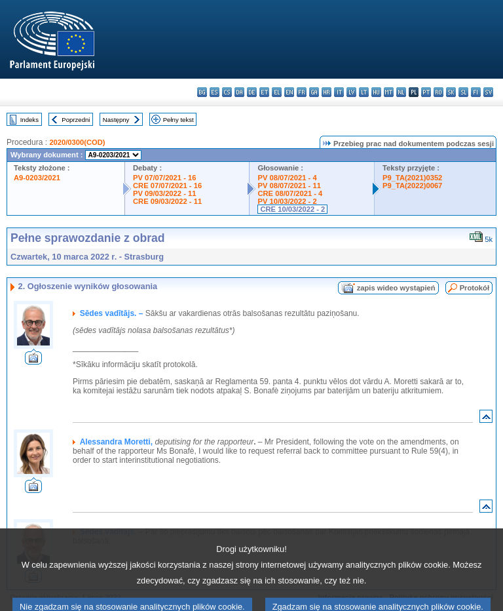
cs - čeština (227, 92)
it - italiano (339, 92)
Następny (116, 119)
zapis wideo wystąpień (396, 288)
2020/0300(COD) (77, 142)
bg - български (202, 92)
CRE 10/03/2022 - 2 (292, 209)
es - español (214, 92)
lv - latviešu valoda (351, 92)
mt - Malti (389, 92)
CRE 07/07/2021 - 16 (167, 185)
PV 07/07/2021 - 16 (164, 178)
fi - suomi (476, 92)
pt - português (426, 92)
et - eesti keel (264, 92)
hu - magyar (376, 92)
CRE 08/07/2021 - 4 (289, 193)
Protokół (474, 288)
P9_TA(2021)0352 (412, 178)
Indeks (29, 119)
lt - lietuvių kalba (364, 92)
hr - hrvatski (326, 92)
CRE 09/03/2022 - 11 (167, 201)
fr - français (302, 92)
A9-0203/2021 (37, 178)
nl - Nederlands (401, 92)
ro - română (438, 92)
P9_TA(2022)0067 (412, 185)
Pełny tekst (178, 119)
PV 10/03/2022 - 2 (286, 201)
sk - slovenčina (451, 92)
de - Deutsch (252, 92)
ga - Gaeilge (314, 92)
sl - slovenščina (463, 92)
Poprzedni (76, 119)
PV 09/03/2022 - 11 (164, 193)
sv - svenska (488, 92)
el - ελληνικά (277, 92)
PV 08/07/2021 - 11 (288, 185)
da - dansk (239, 92)
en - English (289, 92)
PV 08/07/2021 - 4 (286, 178)
